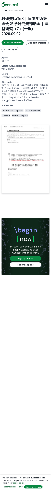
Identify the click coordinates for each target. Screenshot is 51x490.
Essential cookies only (13, 487)
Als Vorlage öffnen (13, 42)
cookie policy (18, 483)
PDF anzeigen (10, 49)
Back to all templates (12, 10)
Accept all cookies (33, 487)
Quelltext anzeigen (37, 42)
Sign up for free (25, 258)
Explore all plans (25, 264)
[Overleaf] (10, 4)
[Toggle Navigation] (46, 4)
